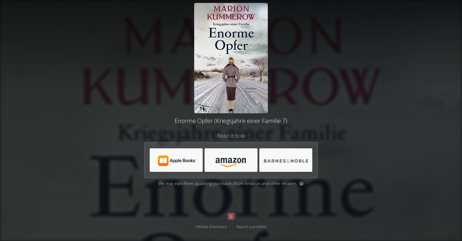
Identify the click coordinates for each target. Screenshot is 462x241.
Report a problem (252, 226)
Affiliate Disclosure (211, 226)
